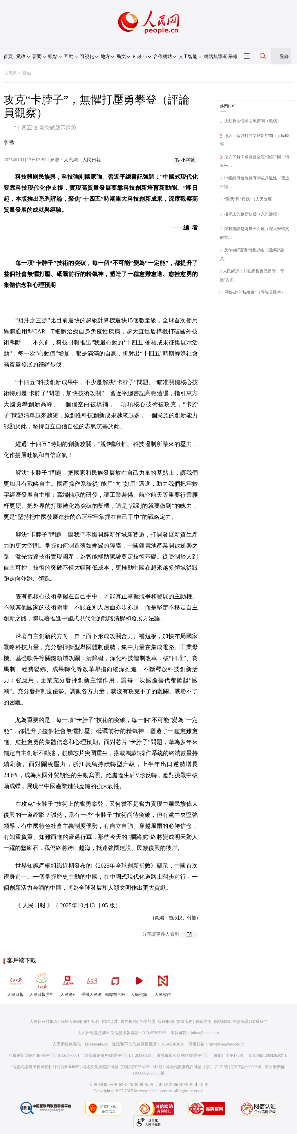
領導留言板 (115, 984)
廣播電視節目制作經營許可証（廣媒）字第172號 (200, 1055)
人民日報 (15, 984)
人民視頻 (139, 984)
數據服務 (184, 1021)
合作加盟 (147, 1021)
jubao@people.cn (205, 1033)
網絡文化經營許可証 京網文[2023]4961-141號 (122, 1067)
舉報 (233, 56)
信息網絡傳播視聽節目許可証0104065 (45, 1067)
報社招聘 (91, 1021)
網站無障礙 (215, 56)
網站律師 (222, 1021)
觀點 (27, 73)
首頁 (8, 56)
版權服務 (166, 1021)
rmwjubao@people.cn (227, 1044)
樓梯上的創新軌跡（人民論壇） (252, 214)
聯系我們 (259, 1021)
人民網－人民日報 (82, 159)
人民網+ (67, 984)
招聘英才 (110, 1021)
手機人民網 (91, 984)
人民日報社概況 (44, 1021)
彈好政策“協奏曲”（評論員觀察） (254, 292)
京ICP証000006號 (246, 1067)
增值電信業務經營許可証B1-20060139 (117, 1055)
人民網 (10, 73)
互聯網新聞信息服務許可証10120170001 (43, 1055)
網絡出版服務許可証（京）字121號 (196, 1067)
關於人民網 (71, 1021)
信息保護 (240, 1021)
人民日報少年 (41, 984)
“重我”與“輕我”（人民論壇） (249, 199)
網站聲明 (203, 1021)
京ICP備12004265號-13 (268, 1055)
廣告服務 (129, 1021)
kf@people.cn (96, 1044)
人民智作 (163, 984)
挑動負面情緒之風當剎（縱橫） (252, 121)
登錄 (284, 56)
